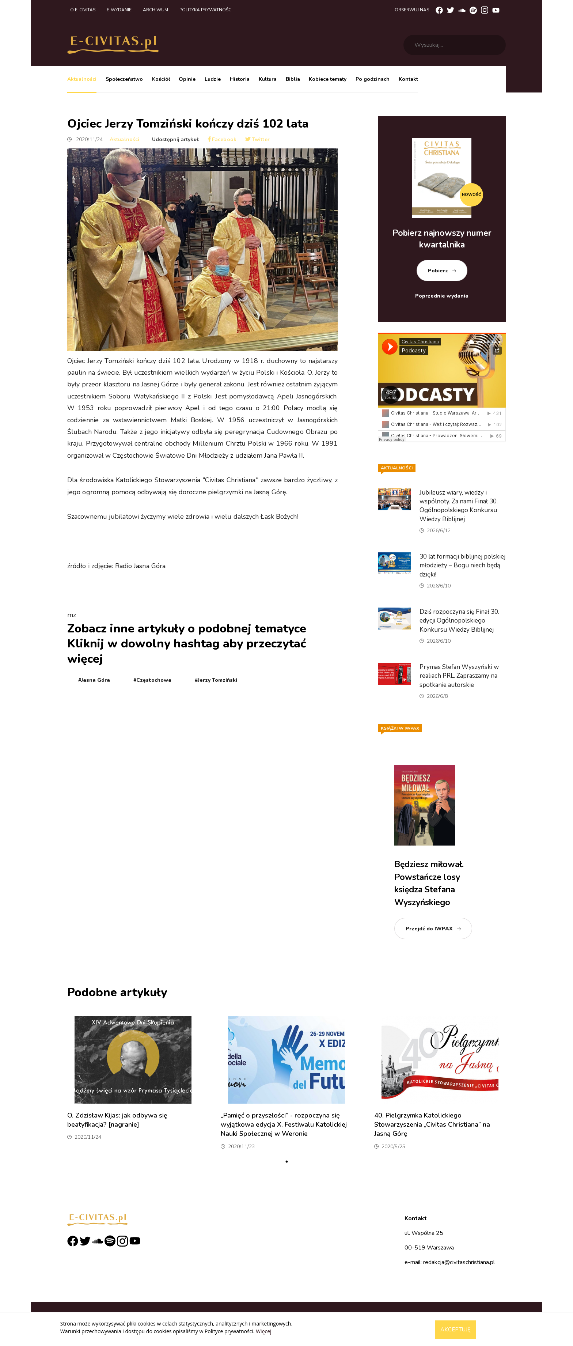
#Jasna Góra (94, 680)
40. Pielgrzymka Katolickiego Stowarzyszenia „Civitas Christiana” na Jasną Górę (432, 1124)
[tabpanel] (133, 1086)
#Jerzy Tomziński (216, 680)
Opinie (187, 79)
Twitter (257, 139)
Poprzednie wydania (441, 295)
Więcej (263, 1331)
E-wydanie (119, 10)
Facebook (222, 139)
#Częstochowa (152, 680)
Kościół (161, 79)
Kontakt (408, 79)
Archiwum (155, 10)
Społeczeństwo (124, 79)
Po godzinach (373, 79)
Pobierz (438, 270)
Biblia (293, 79)
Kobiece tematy (327, 79)
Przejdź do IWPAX (429, 928)
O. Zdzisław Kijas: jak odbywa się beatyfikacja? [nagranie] (117, 1120)
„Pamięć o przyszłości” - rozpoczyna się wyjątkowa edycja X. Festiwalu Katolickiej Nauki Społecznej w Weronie (284, 1124)
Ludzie (213, 79)
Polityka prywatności (205, 10)
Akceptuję (455, 1329)
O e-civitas (82, 10)
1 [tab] (286, 1161)
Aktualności (81, 79)
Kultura (268, 79)
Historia (240, 79)
